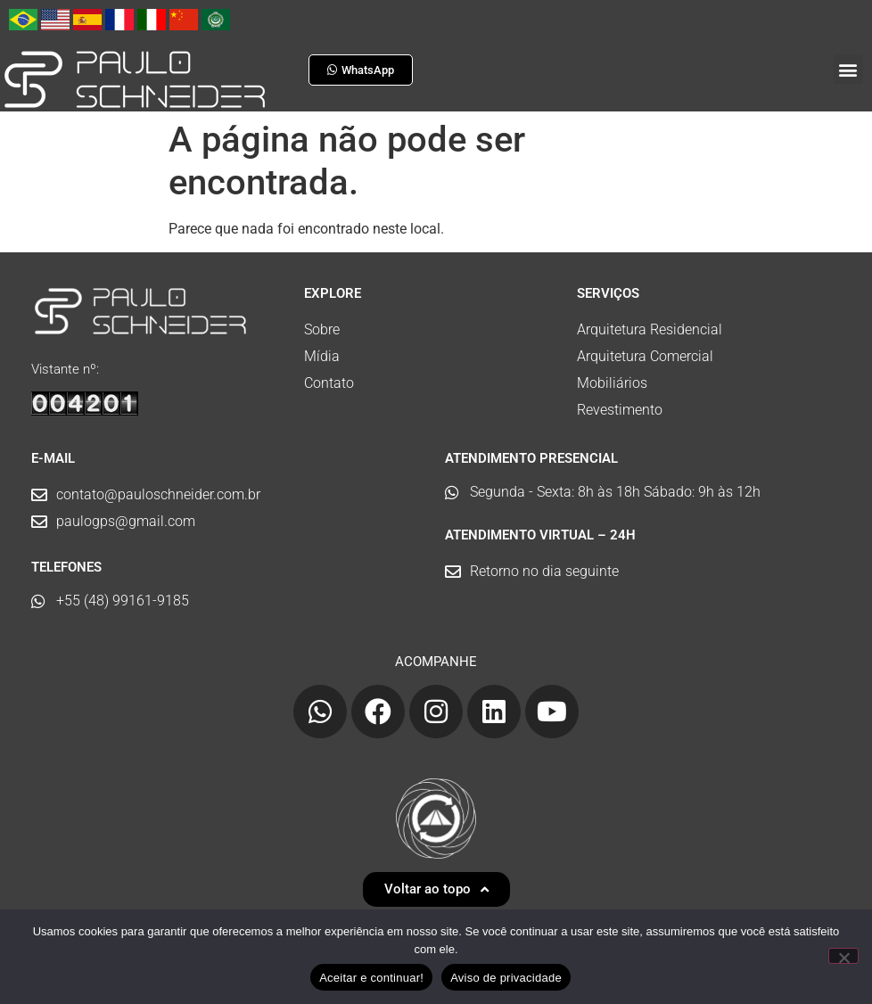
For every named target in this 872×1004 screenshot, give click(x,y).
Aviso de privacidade (506, 977)
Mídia (322, 356)
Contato (329, 382)
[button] (848, 69)
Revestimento (619, 409)
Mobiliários (612, 382)
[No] (843, 956)
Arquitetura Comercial (645, 356)
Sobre (322, 329)
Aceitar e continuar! (371, 977)
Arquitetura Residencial (649, 329)
